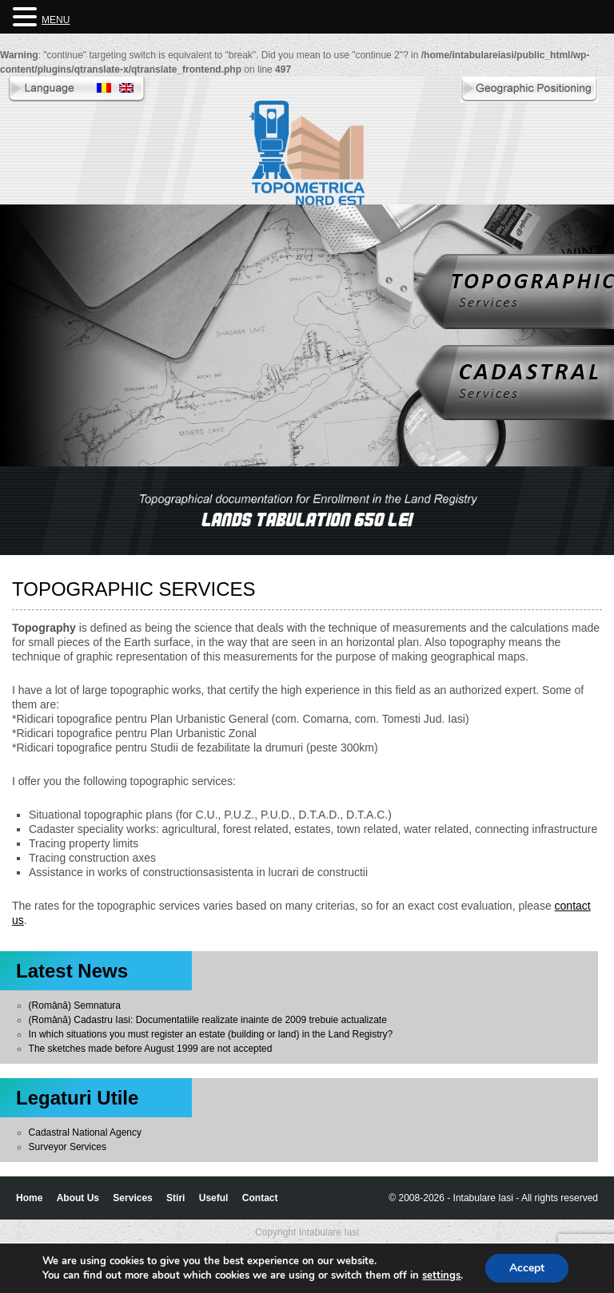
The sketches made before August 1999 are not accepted (151, 1048)
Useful (214, 1198)
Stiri (175, 1198)
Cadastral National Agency (85, 1132)
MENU (56, 20)
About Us (78, 1198)
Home (29, 1198)
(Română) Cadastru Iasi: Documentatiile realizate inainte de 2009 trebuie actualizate (208, 1019)
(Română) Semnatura (75, 1005)
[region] (307, 510)
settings (441, 1275)
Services (132, 1198)
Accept (526, 1267)
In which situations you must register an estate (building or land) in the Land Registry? (211, 1034)
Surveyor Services (67, 1146)
